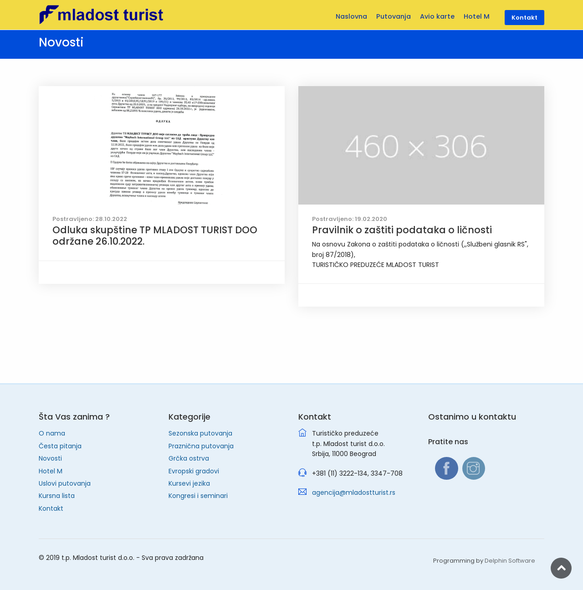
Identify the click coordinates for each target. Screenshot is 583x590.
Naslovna (351, 16)
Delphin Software (510, 560)
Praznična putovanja (201, 446)
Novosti (50, 458)
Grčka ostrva (189, 458)
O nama (52, 433)
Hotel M (50, 471)
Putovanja (393, 16)
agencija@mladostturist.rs (353, 492)
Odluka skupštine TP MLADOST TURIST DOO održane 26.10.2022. (154, 235)
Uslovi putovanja (65, 483)
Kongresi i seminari (198, 495)
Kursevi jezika (189, 483)
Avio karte (437, 16)
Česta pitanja (60, 446)
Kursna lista (57, 495)
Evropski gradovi (194, 471)
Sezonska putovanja (200, 433)
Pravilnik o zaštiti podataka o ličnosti (402, 229)
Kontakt (51, 508)
